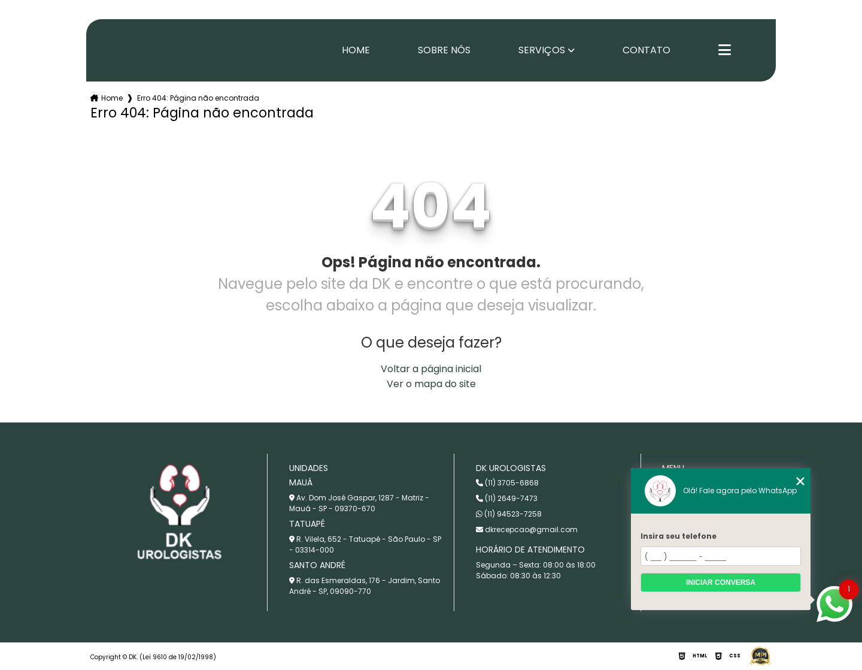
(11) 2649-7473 (507, 498)
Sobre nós (444, 50)
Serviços (541, 50)
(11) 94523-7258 (509, 514)
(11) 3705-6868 (507, 483)
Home (356, 50)
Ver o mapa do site (431, 384)
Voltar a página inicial (431, 369)
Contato (646, 50)
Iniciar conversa (720, 582)
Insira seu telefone (679, 536)
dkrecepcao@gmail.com (527, 529)
